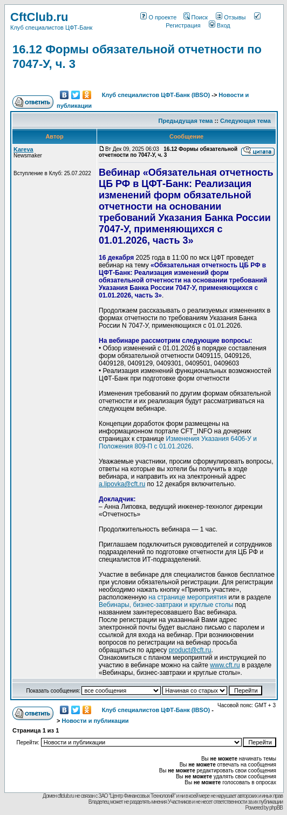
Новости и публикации (95, 720)
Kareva (23, 149)
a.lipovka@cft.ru (122, 484)
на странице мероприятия (187, 597)
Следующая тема (245, 121)
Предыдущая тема (186, 121)
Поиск (195, 17)
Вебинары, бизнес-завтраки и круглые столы (166, 605)
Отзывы (230, 17)
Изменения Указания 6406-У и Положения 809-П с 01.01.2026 (178, 442)
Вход (219, 25)
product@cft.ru (190, 650)
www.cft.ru (225, 665)
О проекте (158, 17)
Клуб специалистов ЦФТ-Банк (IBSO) (156, 95)
